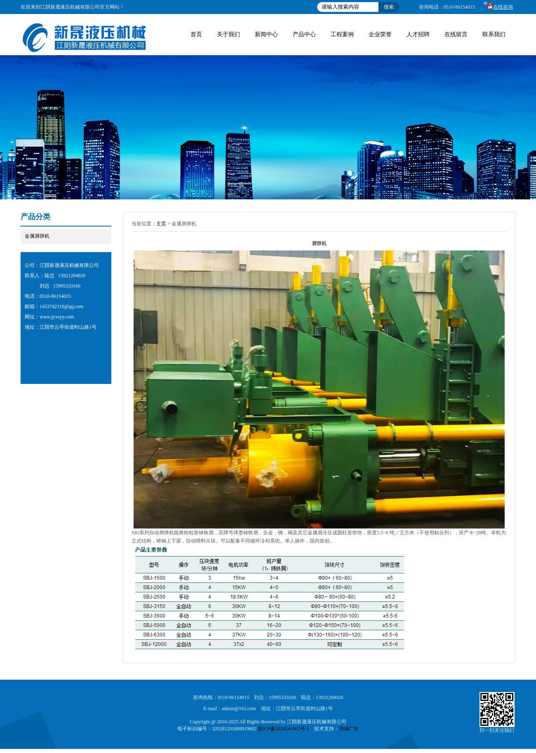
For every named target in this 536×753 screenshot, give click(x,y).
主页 (161, 224)
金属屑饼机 (37, 236)
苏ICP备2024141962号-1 (283, 729)
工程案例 (342, 34)
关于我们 (228, 34)
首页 (196, 34)
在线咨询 (498, 7)
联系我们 (493, 34)
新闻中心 (266, 34)
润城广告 (349, 729)
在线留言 (456, 34)
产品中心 (304, 34)
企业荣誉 (380, 34)
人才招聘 (418, 34)
